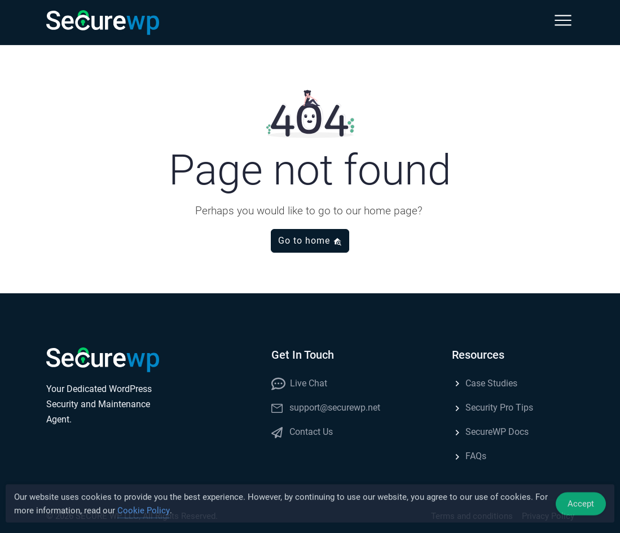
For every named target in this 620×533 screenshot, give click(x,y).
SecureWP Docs (490, 431)
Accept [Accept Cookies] (581, 506)
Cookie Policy (143, 513)
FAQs (469, 456)
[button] (563, 22)
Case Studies (484, 383)
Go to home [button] (310, 240)
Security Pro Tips (492, 407)
